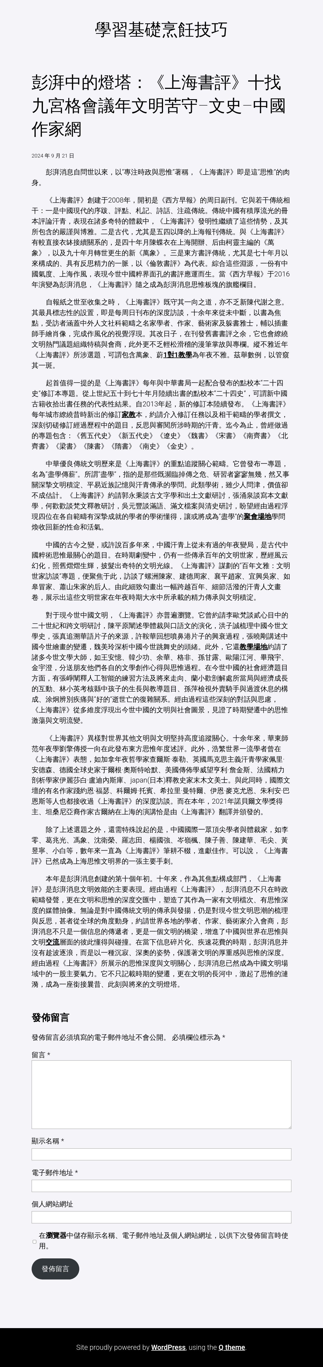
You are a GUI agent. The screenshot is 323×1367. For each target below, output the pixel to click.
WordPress (168, 1347)
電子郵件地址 (55, 1173)
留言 (41, 1055)
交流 (52, 942)
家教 (129, 415)
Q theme (231, 1347)
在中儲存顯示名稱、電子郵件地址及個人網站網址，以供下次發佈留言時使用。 (163, 1240)
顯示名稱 (48, 1141)
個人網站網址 (52, 1204)
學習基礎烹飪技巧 (161, 29)
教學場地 (253, 647)
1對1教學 (177, 355)
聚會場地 (257, 517)
